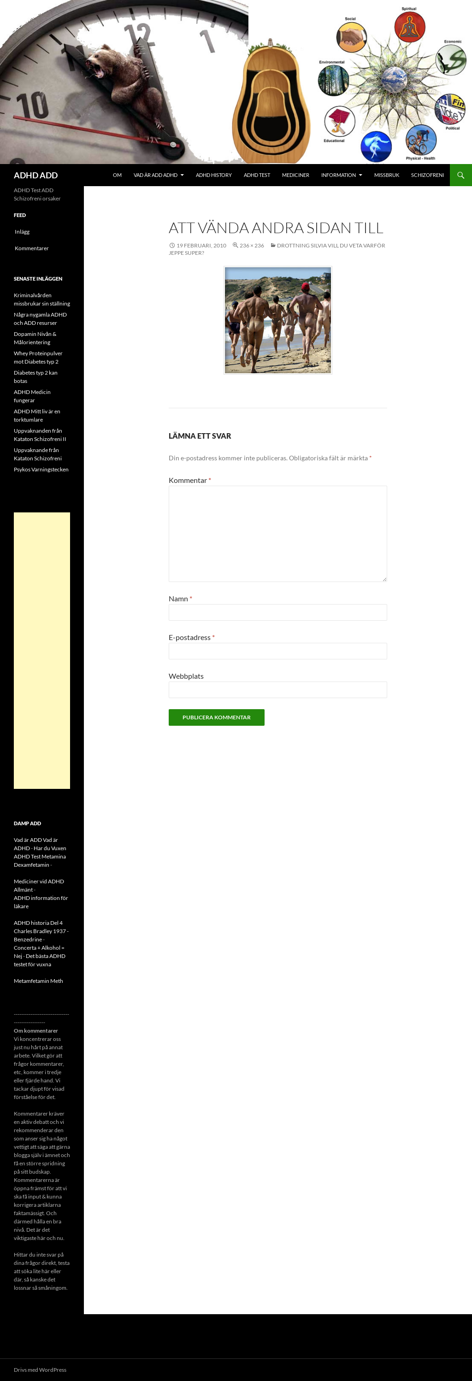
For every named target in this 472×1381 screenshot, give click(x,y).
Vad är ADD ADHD (155, 175)
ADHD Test (257, 175)
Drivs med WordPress (40, 1369)
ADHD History (214, 175)
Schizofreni (427, 175)
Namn (180, 598)
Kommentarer (32, 248)
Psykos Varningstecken (41, 469)
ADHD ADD (36, 175)
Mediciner (295, 175)
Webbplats (186, 675)
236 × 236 (252, 245)
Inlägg (22, 231)
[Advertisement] (42, 650)
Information (338, 175)
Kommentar (190, 480)
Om (117, 175)
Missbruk (386, 175)
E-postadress (192, 637)
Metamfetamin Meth (38, 980)
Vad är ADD (28, 839)
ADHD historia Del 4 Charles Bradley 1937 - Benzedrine (41, 931)
